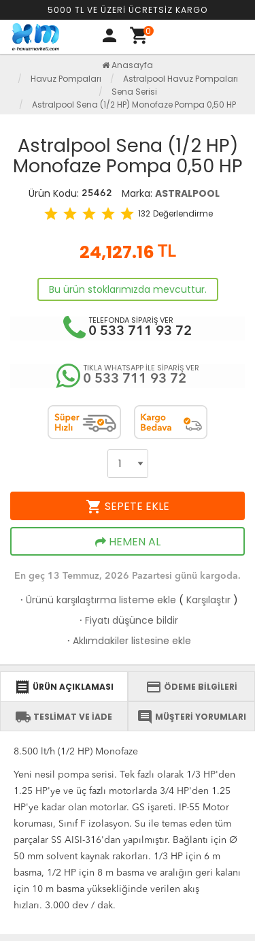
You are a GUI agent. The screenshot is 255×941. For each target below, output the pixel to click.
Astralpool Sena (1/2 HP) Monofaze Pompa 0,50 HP (134, 104)
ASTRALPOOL (187, 193)
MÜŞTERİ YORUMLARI (191, 717)
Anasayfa (127, 65)
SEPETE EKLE (127, 506)
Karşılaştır (208, 600)
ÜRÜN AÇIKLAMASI (64, 687)
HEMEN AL (127, 542)
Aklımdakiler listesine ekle (128, 641)
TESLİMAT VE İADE (63, 717)
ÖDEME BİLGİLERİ (191, 687)
